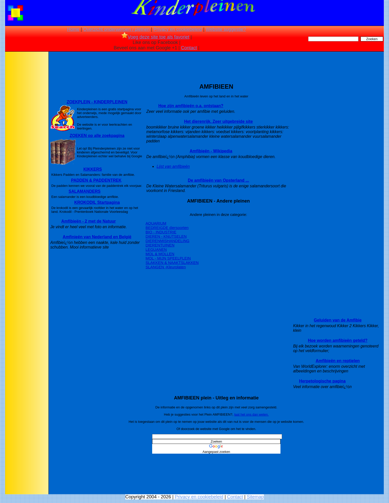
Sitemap (255, 496)
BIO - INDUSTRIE (160, 232)
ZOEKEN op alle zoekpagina (97, 135)
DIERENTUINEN (159, 245)
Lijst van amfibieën (173, 166)
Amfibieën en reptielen (338, 361)
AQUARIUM (155, 223)
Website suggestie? (226, 29)
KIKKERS (92, 169)
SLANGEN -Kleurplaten (165, 267)
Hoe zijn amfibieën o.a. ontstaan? (190, 106)
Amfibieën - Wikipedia (211, 151)
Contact (189, 47)
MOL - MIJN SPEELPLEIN (168, 258)
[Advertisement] (26, 134)
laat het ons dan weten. (251, 414)
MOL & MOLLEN (159, 254)
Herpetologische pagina (322, 381)
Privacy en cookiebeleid (177, 29)
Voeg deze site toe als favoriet (155, 37)
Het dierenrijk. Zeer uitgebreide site (218, 121)
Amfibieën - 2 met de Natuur (88, 221)
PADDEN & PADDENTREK (96, 180)
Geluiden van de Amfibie (338, 320)
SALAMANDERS (84, 191)
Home (73, 29)
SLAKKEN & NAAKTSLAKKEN (172, 262)
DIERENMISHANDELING (167, 241)
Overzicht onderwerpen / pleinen (116, 29)
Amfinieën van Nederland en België (97, 237)
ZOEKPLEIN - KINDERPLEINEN (97, 102)
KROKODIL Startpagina (97, 202)
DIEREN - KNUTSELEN (166, 236)
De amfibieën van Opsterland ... (218, 180)
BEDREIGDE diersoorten (167, 227)
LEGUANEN (156, 249)
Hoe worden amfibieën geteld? (337, 340)
